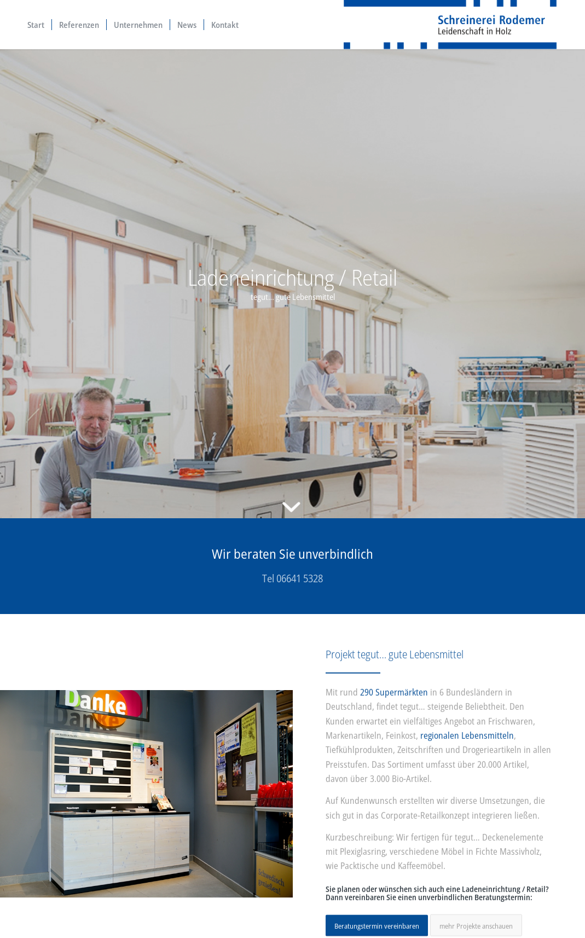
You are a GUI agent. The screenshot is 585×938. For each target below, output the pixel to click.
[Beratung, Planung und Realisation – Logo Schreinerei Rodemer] (450, 24)
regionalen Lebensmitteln (467, 742)
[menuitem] (35, 24)
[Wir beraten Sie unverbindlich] (292, 566)
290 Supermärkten (394, 698)
